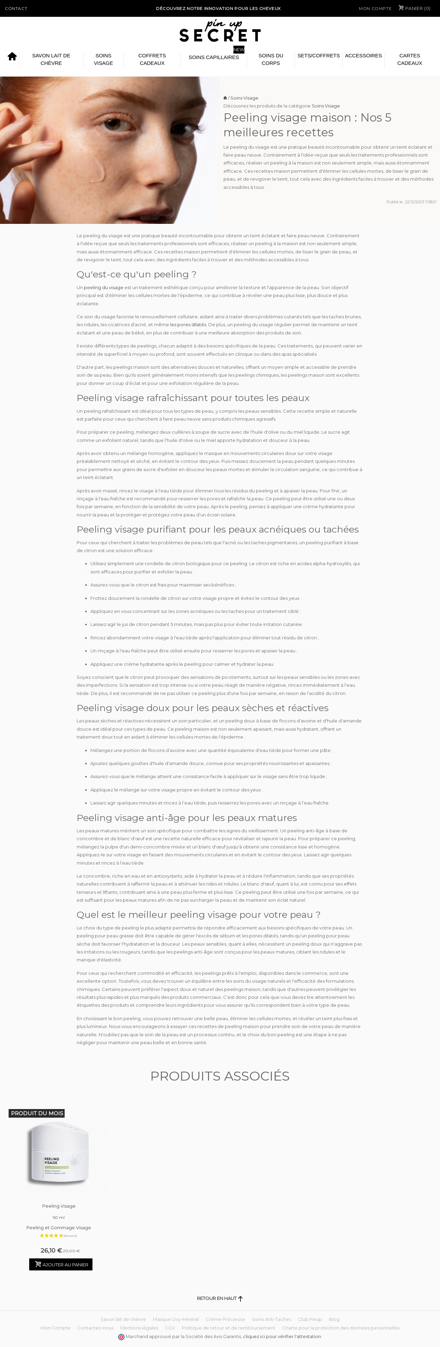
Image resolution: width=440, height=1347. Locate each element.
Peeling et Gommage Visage (58, 1227)
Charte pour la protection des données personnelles (340, 1328)
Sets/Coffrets (318, 55)
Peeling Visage (59, 1212)
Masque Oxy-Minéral (176, 1319)
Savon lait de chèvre (51, 59)
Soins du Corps (270, 59)
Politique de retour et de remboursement (228, 1328)
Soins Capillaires (214, 57)
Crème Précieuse (225, 1319)
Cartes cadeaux (409, 59)
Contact (16, 8)
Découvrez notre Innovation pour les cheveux (218, 8)
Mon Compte (375, 8)
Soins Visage (103, 59)
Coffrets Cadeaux (152, 59)
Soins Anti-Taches (271, 1319)
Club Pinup (310, 1319)
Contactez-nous (95, 1328)
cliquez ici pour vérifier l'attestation (282, 1336)
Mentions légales (139, 1328)
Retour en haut (220, 1298)
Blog (334, 1319)
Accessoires (363, 55)
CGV (170, 1328)
